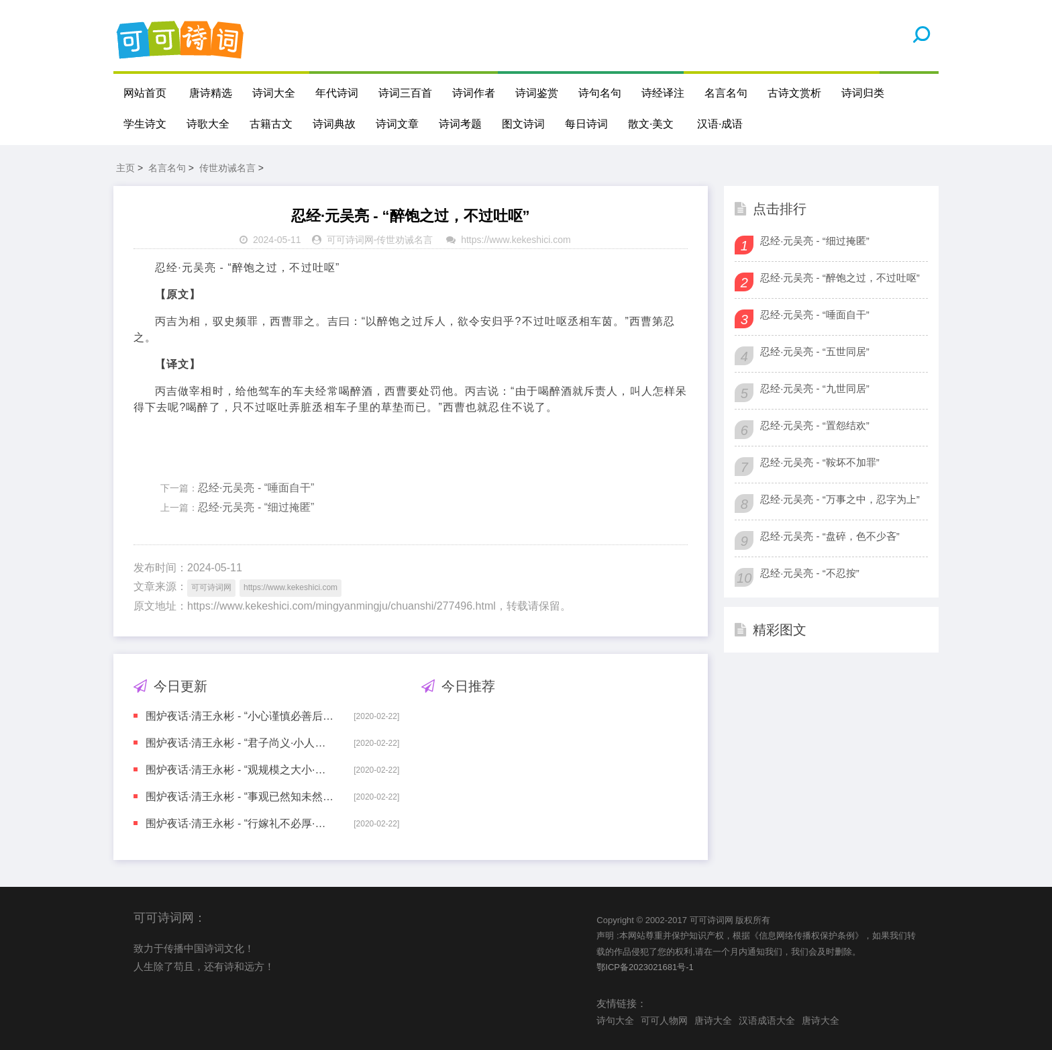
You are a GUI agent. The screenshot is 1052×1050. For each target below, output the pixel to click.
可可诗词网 (350, 239)
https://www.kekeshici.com (515, 239)
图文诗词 (523, 124)
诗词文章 (397, 124)
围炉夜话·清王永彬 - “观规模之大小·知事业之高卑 (240, 769)
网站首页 (144, 93)
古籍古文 (271, 124)
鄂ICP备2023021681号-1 (645, 967)
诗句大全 (615, 1020)
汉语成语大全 (767, 1020)
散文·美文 (651, 124)
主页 (125, 167)
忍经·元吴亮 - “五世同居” (815, 351)
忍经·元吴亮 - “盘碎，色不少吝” (830, 536)
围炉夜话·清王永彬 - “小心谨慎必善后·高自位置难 (240, 716)
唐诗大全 (713, 1020)
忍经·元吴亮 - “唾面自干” (256, 487)
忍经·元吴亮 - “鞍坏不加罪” (820, 462)
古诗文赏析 (794, 93)
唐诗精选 (210, 93)
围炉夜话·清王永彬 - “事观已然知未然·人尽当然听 (240, 796)
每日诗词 (586, 124)
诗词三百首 (405, 93)
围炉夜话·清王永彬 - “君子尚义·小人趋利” (240, 743)
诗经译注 (662, 93)
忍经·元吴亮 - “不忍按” (809, 573)
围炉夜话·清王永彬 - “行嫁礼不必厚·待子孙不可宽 (240, 823)
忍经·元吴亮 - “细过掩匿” (256, 507)
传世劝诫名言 (227, 167)
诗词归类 (862, 93)
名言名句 (725, 93)
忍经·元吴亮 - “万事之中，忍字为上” (840, 499)
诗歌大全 (208, 124)
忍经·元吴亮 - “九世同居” (815, 388)
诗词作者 (473, 93)
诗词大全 (273, 93)
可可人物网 (664, 1020)
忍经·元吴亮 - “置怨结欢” (815, 425)
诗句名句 (599, 93)
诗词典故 (334, 124)
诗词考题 (460, 124)
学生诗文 (144, 124)
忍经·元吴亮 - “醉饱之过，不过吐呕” (840, 277)
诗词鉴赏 (536, 93)
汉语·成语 (720, 124)
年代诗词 (336, 93)
